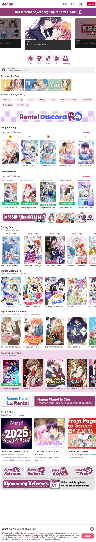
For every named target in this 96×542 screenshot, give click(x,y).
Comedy (41, 100)
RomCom (6, 100)
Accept (87, 536)
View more (87, 132)
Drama (30, 100)
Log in (91, 4)
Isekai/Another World (69, 100)
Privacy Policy (31, 537)
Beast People (23, 105)
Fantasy (19, 100)
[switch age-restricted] (65, 4)
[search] (73, 4)
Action (52, 100)
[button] (3, 34)
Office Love (7, 105)
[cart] (81, 4)
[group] (10, 150)
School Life (87, 100)
